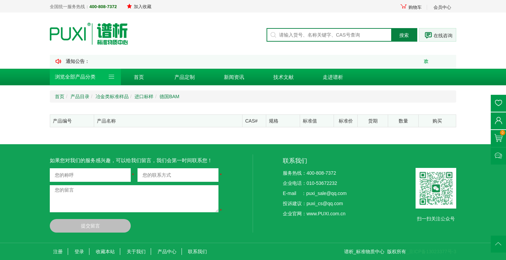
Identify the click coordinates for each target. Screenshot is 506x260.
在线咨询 (443, 35)
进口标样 (143, 96)
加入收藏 (139, 6)
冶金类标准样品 (112, 96)
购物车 (411, 7)
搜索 (404, 35)
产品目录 (79, 96)
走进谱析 (333, 77)
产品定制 (184, 77)
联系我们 (197, 251)
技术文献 (283, 77)
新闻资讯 (234, 77)
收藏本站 (105, 251)
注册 (58, 251)
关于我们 (136, 251)
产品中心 (166, 251)
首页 (139, 77)
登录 (79, 251)
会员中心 (442, 7)
